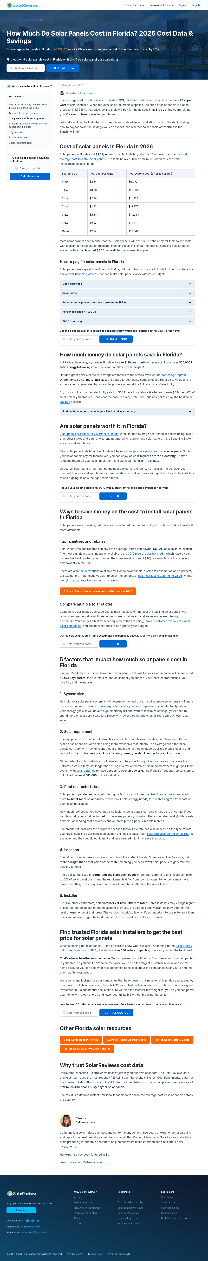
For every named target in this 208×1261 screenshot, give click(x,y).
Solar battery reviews (129, 1218)
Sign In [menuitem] (182, 5)
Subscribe (21, 1210)
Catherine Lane (85, 1122)
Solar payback (169, 1213)
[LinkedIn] (32, 1221)
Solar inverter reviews (129, 1223)
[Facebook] (27, 1221)
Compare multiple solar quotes (26, 140)
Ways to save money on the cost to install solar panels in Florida (28, 128)
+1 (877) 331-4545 (36, 1232)
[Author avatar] (62, 93)
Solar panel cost (170, 1207)
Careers (78, 1223)
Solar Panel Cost (26, 19)
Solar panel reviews (128, 1213)
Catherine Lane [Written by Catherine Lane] (85, 93)
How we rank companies (87, 1207)
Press (121, 1197)
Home (11, 19)
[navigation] (22, 5)
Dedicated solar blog (85, 1213)
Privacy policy (75, 1254)
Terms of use (95, 1254)
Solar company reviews (130, 1207)
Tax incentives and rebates (23, 135)
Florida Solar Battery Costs (172, 1039)
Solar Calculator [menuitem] (135, 5)
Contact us (79, 1218)
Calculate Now (30, 176)
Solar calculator (169, 1202)
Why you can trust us (85, 1202)
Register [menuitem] (197, 5)
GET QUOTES (113, 496)
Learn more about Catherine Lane (81, 1162)
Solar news (167, 1197)
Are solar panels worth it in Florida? (27, 121)
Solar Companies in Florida (81, 1039)
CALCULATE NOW (62, 68)
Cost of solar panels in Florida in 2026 (29, 102)
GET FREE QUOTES (116, 1012)
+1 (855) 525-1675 (30, 1226)
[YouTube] (38, 1221)
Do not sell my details (118, 1254)
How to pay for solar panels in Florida (29, 107)
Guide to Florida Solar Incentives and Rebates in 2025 (98, 591)
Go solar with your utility (130, 1202)
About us (79, 1197)
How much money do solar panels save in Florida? (27, 114)
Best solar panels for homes (176, 1218)
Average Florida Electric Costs (126, 1039)
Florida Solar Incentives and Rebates (87, 1048)
